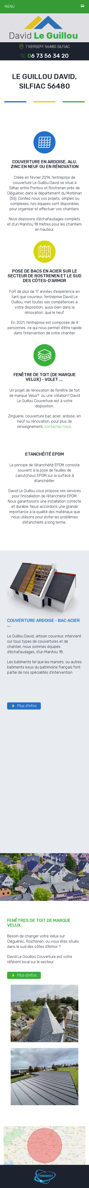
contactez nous (57, 426)
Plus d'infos (27, 706)
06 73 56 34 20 (48, 55)
